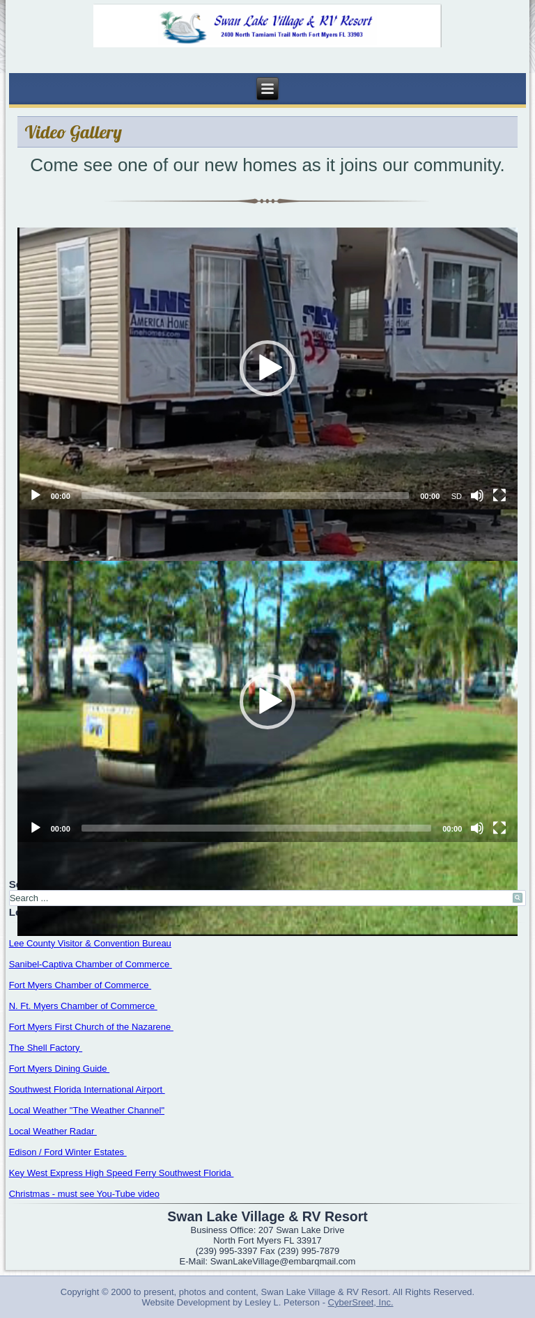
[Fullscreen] (499, 495)
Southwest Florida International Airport (87, 1089)
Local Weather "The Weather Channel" (86, 1110)
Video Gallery (73, 131)
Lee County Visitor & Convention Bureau (90, 943)
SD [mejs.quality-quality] (456, 496)
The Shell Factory (46, 1047)
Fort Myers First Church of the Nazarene (91, 1027)
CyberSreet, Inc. (361, 1302)
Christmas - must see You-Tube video (84, 1194)
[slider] (245, 495)
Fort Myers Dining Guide (59, 1068)
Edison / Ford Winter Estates (68, 1152)
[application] (267, 368)
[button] (267, 368)
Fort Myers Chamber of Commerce (80, 985)
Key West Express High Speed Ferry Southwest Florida (121, 1173)
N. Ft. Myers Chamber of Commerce (83, 1006)
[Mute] (477, 495)
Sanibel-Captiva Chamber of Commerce (90, 964)
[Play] (35, 495)
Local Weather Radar (53, 1131)
